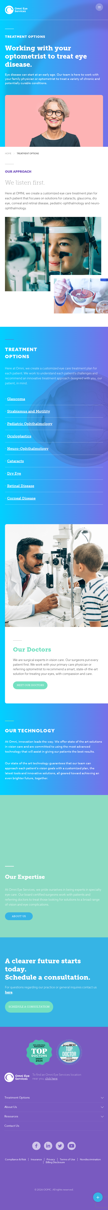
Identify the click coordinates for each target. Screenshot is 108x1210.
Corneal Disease (21, 498)
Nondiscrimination (90, 1159)
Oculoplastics (19, 436)
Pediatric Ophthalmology (29, 424)
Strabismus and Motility (28, 411)
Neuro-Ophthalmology (27, 448)
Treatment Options (28, 153)
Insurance (36, 1159)
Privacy (51, 1159)
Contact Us (11, 1126)
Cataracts (15, 461)
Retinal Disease (20, 486)
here (8, 992)
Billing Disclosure (55, 1162)
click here (51, 1078)
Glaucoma (16, 399)
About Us (19, 916)
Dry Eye (14, 473)
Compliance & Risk (15, 1159)
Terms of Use (67, 1159)
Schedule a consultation (29, 1006)
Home (8, 153)
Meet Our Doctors (30, 685)
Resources (11, 1116)
